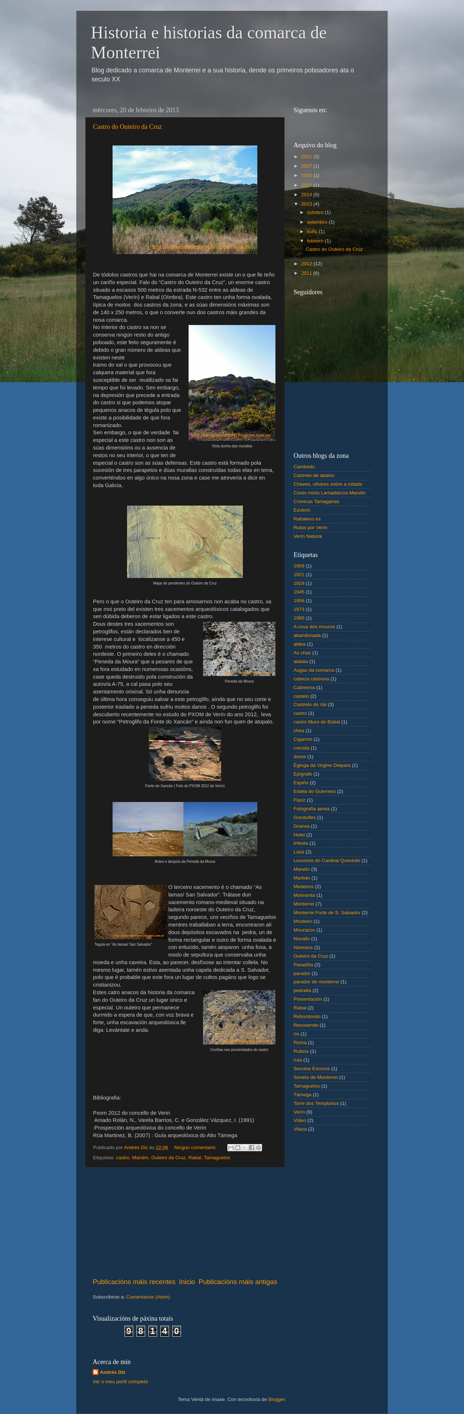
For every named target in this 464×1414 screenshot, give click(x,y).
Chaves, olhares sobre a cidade (328, 484)
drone (300, 756)
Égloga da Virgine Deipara (322, 765)
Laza (299, 851)
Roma (300, 1042)
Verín (299, 1112)
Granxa (301, 826)
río (296, 1034)
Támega (303, 1094)
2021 (307, 156)
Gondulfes (305, 817)
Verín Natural (308, 536)
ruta (298, 1060)
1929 (299, 583)
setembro (318, 222)
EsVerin (302, 510)
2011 (307, 273)
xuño (313, 231)
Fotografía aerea (312, 808)
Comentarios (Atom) (148, 1297)
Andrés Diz (113, 1372)
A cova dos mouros (314, 626)
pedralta (302, 990)
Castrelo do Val (310, 704)
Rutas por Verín (311, 527)
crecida (301, 748)
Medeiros (304, 886)
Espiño (301, 782)
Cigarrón (303, 739)
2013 (307, 204)
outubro (316, 212)
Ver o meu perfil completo (120, 1381)
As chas (302, 652)
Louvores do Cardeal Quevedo (327, 860)
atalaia (301, 661)
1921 (299, 574)
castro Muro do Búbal (317, 722)
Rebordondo (307, 1016)
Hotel (299, 834)
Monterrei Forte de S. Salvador (327, 912)
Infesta (301, 843)
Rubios (301, 1051)
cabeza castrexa (311, 678)
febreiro (316, 241)
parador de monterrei (316, 981)
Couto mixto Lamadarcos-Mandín (330, 492)
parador (302, 973)
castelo (301, 696)
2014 (307, 194)
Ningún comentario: (196, 1147)
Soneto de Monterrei (316, 1077)
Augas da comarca (314, 670)
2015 (307, 185)
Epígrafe (303, 774)
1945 (299, 592)
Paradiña (303, 964)
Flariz (299, 800)
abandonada (307, 635)
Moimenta (304, 895)
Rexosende (306, 1025)
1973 (299, 609)
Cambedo (304, 466)
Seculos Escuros (312, 1068)
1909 (299, 566)
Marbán (302, 878)
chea (299, 730)
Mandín (140, 1157)
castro (123, 1157)
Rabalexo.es (307, 519)
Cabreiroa (304, 687)
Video (300, 1120)
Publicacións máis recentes (134, 1282)
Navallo (302, 938)
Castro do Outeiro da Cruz (127, 126)
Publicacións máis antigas (238, 1282)
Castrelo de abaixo (314, 475)
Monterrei (304, 904)
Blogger (276, 1399)
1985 (299, 618)
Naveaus (303, 947)
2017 (307, 166)
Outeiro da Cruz (168, 1157)
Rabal (194, 1157)
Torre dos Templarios (316, 1103)
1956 (299, 600)
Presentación (308, 999)
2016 (307, 175)
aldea (299, 644)
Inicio (187, 1282)
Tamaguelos (217, 1157)
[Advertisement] (185, 1222)
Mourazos (304, 930)
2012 (307, 263)
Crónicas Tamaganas (316, 501)
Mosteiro (303, 921)
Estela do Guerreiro (315, 791)
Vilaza (300, 1129)
